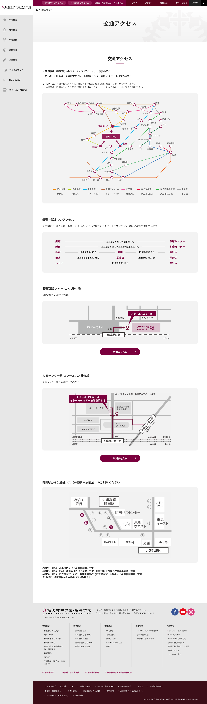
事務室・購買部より (53, 691)
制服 (108, 646)
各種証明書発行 (156, 686)
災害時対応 (72, 691)
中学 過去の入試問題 (177, 638)
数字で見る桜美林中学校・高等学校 (53, 647)
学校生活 (13, 40)
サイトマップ (50, 686)
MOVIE (47, 657)
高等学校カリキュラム (84, 642)
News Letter (15, 80)
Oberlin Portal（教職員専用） (57, 695)
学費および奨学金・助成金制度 (54, 662)
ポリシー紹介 (125, 686)
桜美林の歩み (49, 642)
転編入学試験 (174, 650)
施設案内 (48, 653)
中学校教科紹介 (81, 638)
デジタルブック (16, 70)
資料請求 (110, 691)
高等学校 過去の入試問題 (178, 646)
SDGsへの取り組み (114, 642)
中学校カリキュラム (83, 635)
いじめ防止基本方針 (105, 686)
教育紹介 (13, 30)
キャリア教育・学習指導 (147, 631)
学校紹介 (13, 20)
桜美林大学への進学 (145, 638)
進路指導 (13, 50)
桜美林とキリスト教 (52, 638)
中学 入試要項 (174, 635)
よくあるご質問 (174, 654)
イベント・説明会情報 (177, 631)
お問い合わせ (85, 686)
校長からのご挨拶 (51, 631)
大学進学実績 (142, 635)
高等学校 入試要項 (176, 642)
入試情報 (13, 60)
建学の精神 (8, 25)
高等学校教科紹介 (82, 646)
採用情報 (79, 695)
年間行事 (110, 631)
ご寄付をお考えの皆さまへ (131, 691)
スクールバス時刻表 (18, 90)
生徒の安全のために (91, 691)
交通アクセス (67, 686)
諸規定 (140, 686)
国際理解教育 (80, 631)
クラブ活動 (111, 638)
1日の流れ (110, 635)
